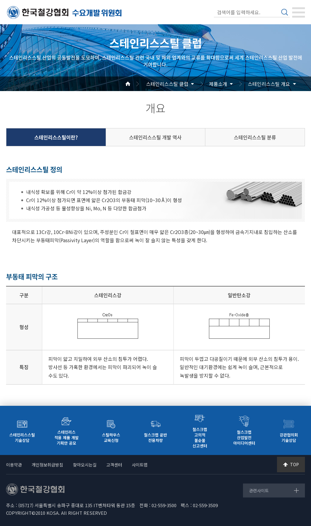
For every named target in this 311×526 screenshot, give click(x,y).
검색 (284, 12)
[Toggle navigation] (298, 12)
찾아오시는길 (85, 465)
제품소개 (218, 83)
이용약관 (14, 465)
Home (135, 83)
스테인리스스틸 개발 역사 (155, 137)
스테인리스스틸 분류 (255, 137)
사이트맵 (140, 465)
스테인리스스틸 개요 (269, 83)
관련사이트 (259, 490)
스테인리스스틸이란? (56, 137)
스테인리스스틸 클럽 (167, 83)
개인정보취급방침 (47, 465)
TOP (294, 464)
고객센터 (114, 465)
